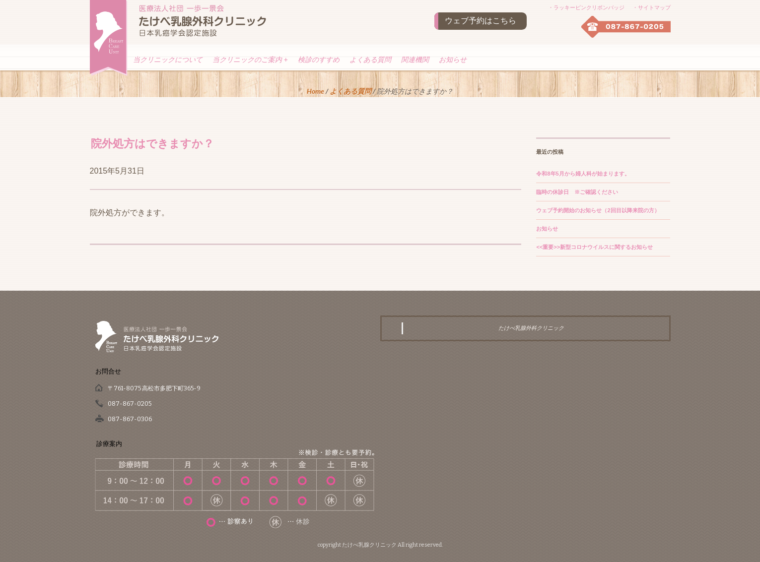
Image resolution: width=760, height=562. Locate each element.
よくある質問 (370, 59)
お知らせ (453, 59)
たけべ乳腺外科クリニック (531, 328)
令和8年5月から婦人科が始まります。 (582, 174)
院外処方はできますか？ (152, 143)
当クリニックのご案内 (250, 59)
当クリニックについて (168, 59)
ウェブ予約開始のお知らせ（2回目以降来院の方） (597, 210)
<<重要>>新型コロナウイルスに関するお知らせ (594, 247)
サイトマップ (654, 7)
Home (315, 91)
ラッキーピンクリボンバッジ (588, 7)
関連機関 (415, 59)
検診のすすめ (319, 59)
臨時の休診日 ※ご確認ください (577, 192)
